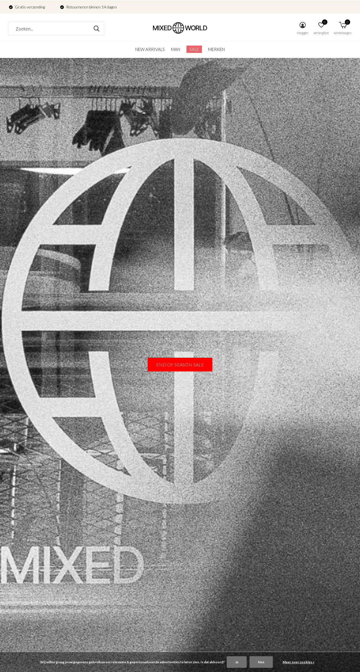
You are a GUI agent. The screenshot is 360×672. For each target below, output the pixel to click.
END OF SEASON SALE (180, 364)
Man (175, 49)
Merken (216, 49)
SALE (194, 49)
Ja (236, 662)
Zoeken (96, 29)
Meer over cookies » (298, 662)
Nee (261, 662)
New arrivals (150, 49)
